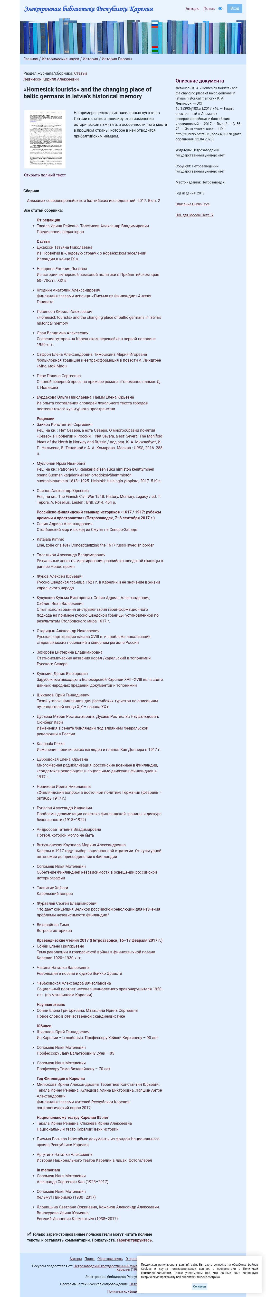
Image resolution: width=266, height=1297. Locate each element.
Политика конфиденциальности (133, 1291)
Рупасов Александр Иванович (64, 808)
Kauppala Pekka (51, 743)
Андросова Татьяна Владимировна (69, 829)
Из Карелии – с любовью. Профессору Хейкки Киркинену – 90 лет (97, 1037)
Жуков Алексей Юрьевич (59, 576)
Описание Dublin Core (193, 204)
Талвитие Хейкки (52, 888)
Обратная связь (110, 1259)
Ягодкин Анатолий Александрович (68, 290)
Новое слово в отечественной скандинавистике (81, 1016)
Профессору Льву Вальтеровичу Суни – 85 (75, 1053)
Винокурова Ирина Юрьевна (63, 1213)
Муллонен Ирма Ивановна (61, 463)
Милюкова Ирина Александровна (68, 1084)
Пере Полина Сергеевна (59, 376)
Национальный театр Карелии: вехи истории (78, 1129)
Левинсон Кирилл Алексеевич (51, 79)
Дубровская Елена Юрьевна (62, 759)
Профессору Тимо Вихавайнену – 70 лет (73, 1069)
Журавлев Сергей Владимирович (67, 903)
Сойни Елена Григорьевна (60, 946)
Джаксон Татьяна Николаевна (64, 247)
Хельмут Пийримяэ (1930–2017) (66, 1197)
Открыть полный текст (45, 175)
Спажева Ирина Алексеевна (106, 1123)
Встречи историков (54, 930)
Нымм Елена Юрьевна (113, 397)
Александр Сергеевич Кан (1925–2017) (72, 1181)
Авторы (193, 8)
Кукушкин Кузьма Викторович (64, 597)
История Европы (117, 59)
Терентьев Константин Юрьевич (129, 1084)
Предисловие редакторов (60, 231)
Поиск (209, 8)
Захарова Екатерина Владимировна (70, 652)
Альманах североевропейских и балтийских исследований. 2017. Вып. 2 (93, 200)
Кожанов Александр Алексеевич (129, 1207)
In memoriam (48, 1170)
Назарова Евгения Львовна (62, 268)
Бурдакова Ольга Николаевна (64, 397)
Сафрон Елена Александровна (65, 354)
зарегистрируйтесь (134, 1240)
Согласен (199, 1286)
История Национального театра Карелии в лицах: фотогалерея (94, 1160)
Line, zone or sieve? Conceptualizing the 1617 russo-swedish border (95, 545)
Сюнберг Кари (50, 722)
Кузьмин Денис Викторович (62, 673)
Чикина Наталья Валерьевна (63, 967)
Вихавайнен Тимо (53, 925)
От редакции (48, 220)
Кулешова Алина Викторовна (107, 1090)
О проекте (133, 1259)
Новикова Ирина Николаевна (64, 786)
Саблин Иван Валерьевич (60, 603)
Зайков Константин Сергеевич (65, 424)
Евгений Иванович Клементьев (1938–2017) (77, 1218)
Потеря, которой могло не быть (65, 835)
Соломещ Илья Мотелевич (61, 866)
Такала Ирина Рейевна (57, 226)
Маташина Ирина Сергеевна (112, 1010)
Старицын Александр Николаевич (68, 631)
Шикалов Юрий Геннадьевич (63, 695)
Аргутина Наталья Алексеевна (65, 1154)
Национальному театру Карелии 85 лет (73, 1117)
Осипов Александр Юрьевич (63, 490)
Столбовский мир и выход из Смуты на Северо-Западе (87, 529)
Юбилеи (44, 1026)
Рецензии (46, 418)
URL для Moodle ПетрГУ (194, 215)
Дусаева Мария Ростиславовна (66, 716)
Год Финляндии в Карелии (61, 1078)
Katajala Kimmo (50, 539)
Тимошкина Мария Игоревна (120, 354)
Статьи (80, 73)
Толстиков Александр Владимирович (114, 226)
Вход (234, 8)
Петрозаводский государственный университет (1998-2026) (122, 1266)
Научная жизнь (51, 1004)
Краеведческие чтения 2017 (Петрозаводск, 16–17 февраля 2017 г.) (99, 940)
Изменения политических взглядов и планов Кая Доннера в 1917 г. (99, 749)
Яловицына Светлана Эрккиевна (67, 1207)
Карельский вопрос (55, 893)
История (90, 59)
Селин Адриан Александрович (65, 523)
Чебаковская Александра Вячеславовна (74, 983)
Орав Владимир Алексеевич (62, 333)
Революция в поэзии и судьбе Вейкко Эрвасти (79, 973)
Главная (30, 59)
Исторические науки (60, 59)
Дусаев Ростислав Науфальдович (127, 716)
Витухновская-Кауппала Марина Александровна (81, 845)
